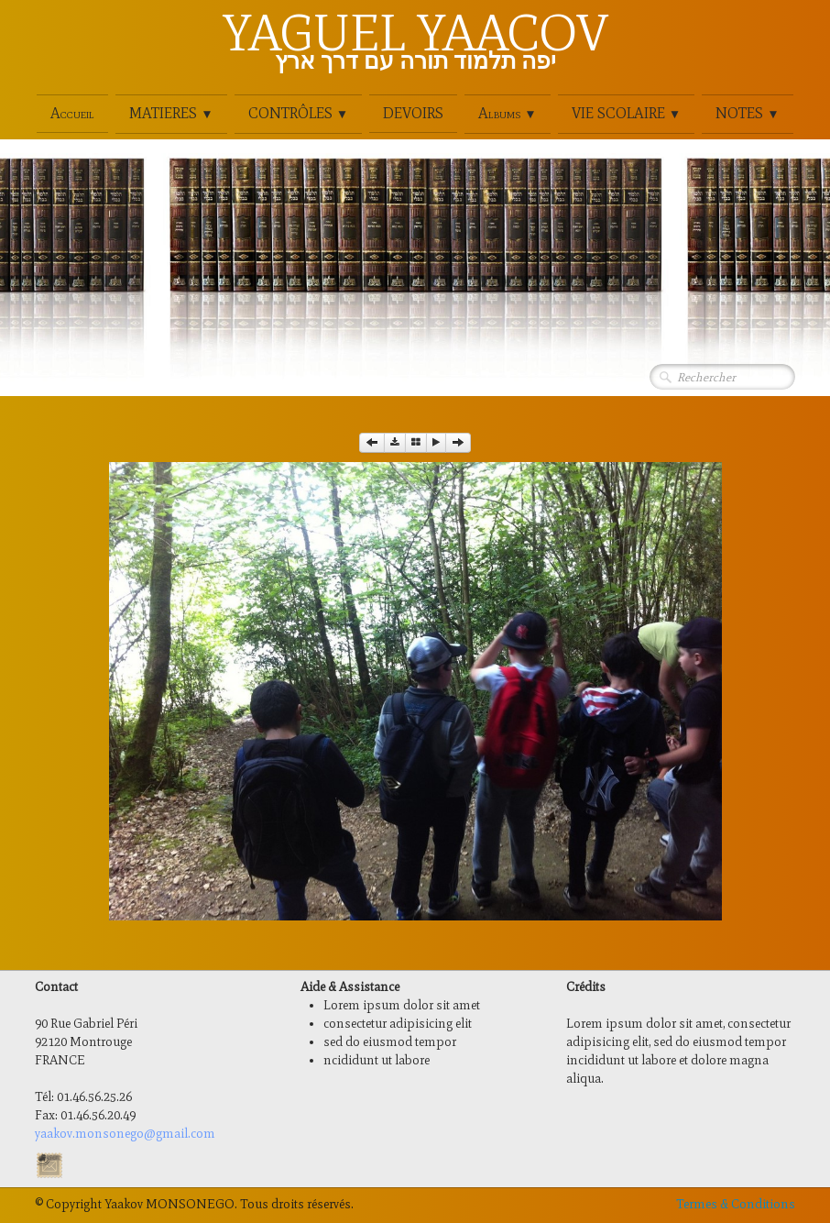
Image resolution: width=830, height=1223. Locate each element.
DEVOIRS (413, 113)
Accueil (72, 113)
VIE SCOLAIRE (626, 113)
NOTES (747, 113)
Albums (507, 113)
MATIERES (171, 113)
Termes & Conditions (735, 1204)
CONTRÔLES (298, 113)
